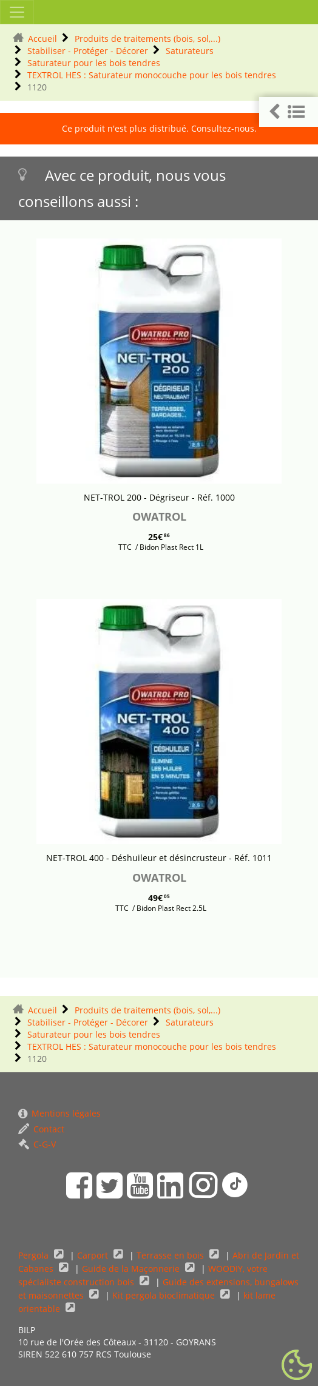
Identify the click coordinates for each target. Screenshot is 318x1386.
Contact (41, 1129)
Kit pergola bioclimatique (164, 1295)
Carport (93, 1255)
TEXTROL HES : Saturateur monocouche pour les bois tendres (151, 75)
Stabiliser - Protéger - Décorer (87, 50)
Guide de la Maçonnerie (132, 1268)
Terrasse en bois (171, 1255)
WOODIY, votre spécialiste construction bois (143, 1275)
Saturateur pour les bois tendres (93, 63)
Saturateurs (190, 50)
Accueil (42, 38)
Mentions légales (59, 1113)
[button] (288, 112)
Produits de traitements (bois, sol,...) (147, 38)
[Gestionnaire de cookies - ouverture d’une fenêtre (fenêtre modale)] (297, 1365)
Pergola (34, 1255)
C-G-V (37, 1144)
